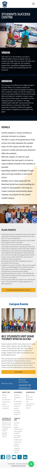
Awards (4, 404)
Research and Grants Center (6, 424)
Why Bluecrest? (29, 396)
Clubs (16, 425)
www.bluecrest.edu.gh (18, 466)
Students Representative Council (18, 290)
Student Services (16, 445)
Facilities (16, 423)
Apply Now (29, 399)
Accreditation (6, 399)
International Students (30, 405)
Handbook (17, 397)
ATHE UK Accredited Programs (17, 412)
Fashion (16, 408)
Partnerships (6, 402)
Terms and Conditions (5, 407)
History (4, 397)
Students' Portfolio (17, 449)
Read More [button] (18, 372)
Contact (28, 408)
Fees (27, 401)
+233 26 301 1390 (24, 385)
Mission (4, 395)
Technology (17, 404)
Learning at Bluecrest (17, 436)
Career (16, 452)
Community (17, 442)
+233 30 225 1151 (24, 388)
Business (17, 406)
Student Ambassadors (18, 428)
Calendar (17, 395)
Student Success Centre (4, 435)
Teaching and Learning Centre (6, 429)
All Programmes (18, 400)
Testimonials (18, 440)
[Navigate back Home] (4, 4)
